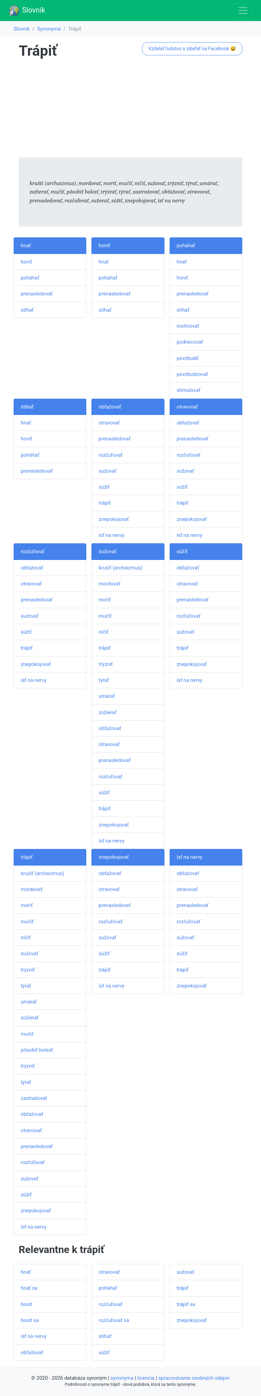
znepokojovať (114, 519)
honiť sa (30, 1320)
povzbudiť (188, 358)
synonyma (122, 1378)
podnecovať (190, 342)
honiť (26, 262)
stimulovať (189, 390)
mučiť (105, 616)
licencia (146, 1378)
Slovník (26, 10)
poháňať (30, 278)
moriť (104, 600)
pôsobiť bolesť (37, 1050)
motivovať (188, 326)
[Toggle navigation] (243, 10)
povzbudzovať (192, 374)
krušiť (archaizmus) (120, 568)
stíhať (27, 310)
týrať (104, 680)
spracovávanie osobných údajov (194, 1378)
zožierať (108, 712)
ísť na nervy (111, 535)
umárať (107, 696)
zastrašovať (34, 1098)
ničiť (103, 632)
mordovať (109, 584)
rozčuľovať (110, 455)
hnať (26, 245)
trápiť (104, 503)
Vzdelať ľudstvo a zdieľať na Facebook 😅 (192, 48)
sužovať (107, 471)
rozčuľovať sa (114, 1320)
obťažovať (110, 407)
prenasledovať (37, 294)
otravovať (109, 423)
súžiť (104, 487)
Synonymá (49, 29)
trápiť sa (186, 1304)
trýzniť (105, 664)
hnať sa (29, 1288)
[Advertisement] (130, 109)
